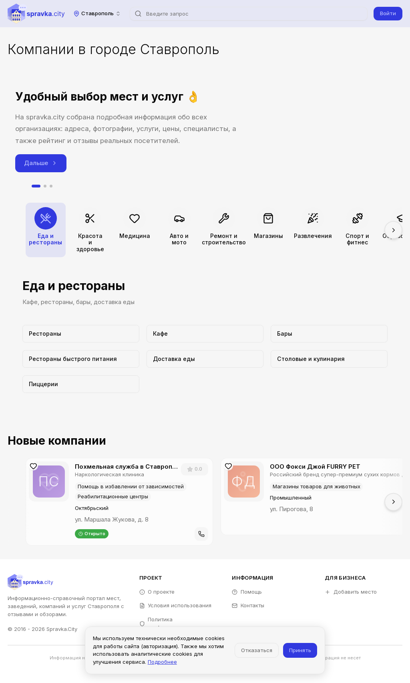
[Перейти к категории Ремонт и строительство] (224, 230)
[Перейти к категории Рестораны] (80, 334)
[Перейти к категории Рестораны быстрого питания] (80, 359)
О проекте (157, 591)
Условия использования (175, 605)
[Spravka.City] (36, 14)
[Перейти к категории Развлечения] (313, 230)
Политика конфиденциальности (171, 623)
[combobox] (97, 13)
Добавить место (351, 591)
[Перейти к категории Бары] (329, 334)
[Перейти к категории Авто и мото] (179, 230)
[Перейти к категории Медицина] (135, 230)
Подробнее (162, 662)
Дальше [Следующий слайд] (41, 163)
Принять (300, 650)
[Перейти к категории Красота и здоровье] (90, 230)
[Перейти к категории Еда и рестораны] (46, 230)
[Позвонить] (201, 534)
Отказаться (256, 650)
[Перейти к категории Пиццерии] (80, 384)
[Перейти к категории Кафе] (205, 334)
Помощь (247, 591)
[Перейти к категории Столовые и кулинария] (329, 359)
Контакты (248, 605)
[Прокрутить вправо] (393, 230)
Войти (388, 13)
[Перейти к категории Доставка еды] (205, 359)
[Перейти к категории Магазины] (268, 230)
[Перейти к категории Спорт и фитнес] (358, 230)
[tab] (36, 186)
